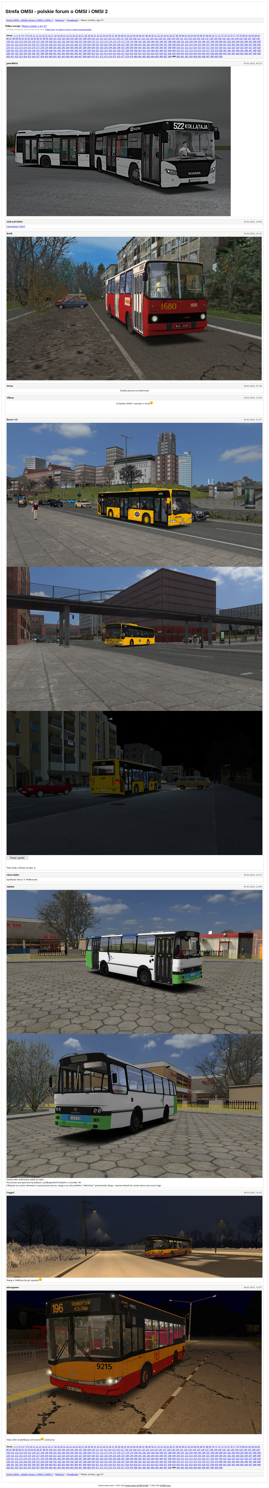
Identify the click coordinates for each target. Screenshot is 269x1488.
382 (229, 50)
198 (212, 41)
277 (38, 47)
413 (106, 53)
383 (233, 50)
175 (114, 41)
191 (182, 41)
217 (38, 44)
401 (55, 53)
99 (47, 38)
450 (8, 56)
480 (136, 56)
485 (157, 56)
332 (17, 50)
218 (42, 44)
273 (21, 47)
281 (55, 47)
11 (34, 35)
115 (114, 38)
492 (187, 56)
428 (169, 53)
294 (110, 47)
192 (187, 41)
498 (212, 56)
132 (186, 38)
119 (130, 38)
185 (157, 41)
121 (139, 38)
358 (127, 50)
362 (144, 50)
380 (221, 50)
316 (203, 47)
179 (131, 41)
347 (80, 50)
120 (135, 38)
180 (136, 41)
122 (143, 38)
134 (194, 38)
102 (59, 38)
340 (51, 50)
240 (135, 44)
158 (42, 41)
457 (38, 56)
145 (241, 38)
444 (237, 53)
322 (229, 47)
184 (153, 41)
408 (85, 53)
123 (147, 38)
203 (233, 41)
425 (157, 53)
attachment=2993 (15, 226)
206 (246, 41)
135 (198, 38)
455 (29, 56)
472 (102, 56)
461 (55, 56)
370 (178, 50)
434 (195, 53)
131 (181, 38)
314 (195, 47)
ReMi (9, 233)
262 (229, 44)
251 (182, 44)
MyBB (145, 1485)
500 (221, 56)
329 (259, 47)
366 (161, 50)
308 (170, 47)
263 (233, 44)
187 (165, 41)
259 (216, 44)
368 (170, 50)
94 (32, 38)
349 (89, 50)
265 (242, 44)
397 (38, 53)
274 (25, 47)
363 (148, 50)
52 (158, 35)
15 (46, 35)
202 (229, 41)
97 (41, 38)
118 (126, 38)
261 (225, 44)
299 (131, 47)
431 (182, 53)
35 (107, 35)
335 (29, 50)
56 (170, 35)
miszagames (13, 1287)
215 (29, 44)
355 (114, 50)
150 (8, 41)
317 (208, 47)
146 (245, 38)
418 (127, 53)
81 (246, 35)
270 (8, 47)
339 (46, 50)
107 (80, 38)
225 (72, 44)
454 (25, 56)
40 (122, 35)
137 (207, 38)
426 (161, 53)
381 (225, 50)
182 (144, 41)
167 (80, 41)
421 (140, 53)
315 (199, 47)
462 (59, 56)
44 (134, 35)
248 (169, 44)
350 (93, 50)
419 (131, 53)
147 (249, 38)
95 (35, 38)
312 (186, 47)
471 (97, 56)
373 (191, 50)
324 (237, 47)
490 (178, 56)
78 (237, 35)
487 (165, 56)
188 (170, 41)
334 (25, 50)
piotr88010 (12, 63)
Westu (10, 385)
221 (55, 44)
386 (246, 50)
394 (25, 53)
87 (10, 38)
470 (93, 56)
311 (182, 47)
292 (102, 47)
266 (246, 44)
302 (144, 47)
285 (72, 47)
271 (12, 47)
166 (76, 41)
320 (220, 47)
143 (232, 38)
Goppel (10, 1192)
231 (97, 44)
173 (106, 41)
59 (180, 35)
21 (64, 35)
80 (243, 35)
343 (63, 50)
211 (12, 44)
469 (89, 56)
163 (63, 41)
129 (173, 38)
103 (63, 38)
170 (93, 41)
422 (144, 53)
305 (157, 47)
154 (25, 41)
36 (110, 35)
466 (76, 56)
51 (155, 35)
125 (156, 38)
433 (191, 53)
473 (106, 56)
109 (89, 38)
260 (220, 44)
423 (148, 53)
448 (254, 53)
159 (46, 41)
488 (170, 56)
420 (135, 53)
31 (95, 35)
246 (161, 44)
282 (59, 47)
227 (80, 44)
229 (89, 44)
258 (212, 44)
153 (21, 41)
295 (114, 47)
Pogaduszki (72, 20)
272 (17, 47)
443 (233, 53)
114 (110, 38)
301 (140, 47)
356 (119, 50)
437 (208, 53)
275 (29, 47)
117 (122, 38)
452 (17, 56)
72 (219, 35)
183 (148, 41)
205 (242, 41)
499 (216, 56)
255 (199, 44)
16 (49, 35)
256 (203, 44)
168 (85, 41)
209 (259, 41)
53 (161, 35)
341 (55, 50)
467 (80, 56)
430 (178, 53)
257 (208, 44)
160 (51, 41)
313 (191, 47)
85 (258, 35)
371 (182, 50)
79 (240, 35)
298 (127, 47)
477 (123, 56)
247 (165, 44)
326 (246, 47)
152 (17, 41)
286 (76, 47)
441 (225, 53)
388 (255, 50)
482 (144, 56)
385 (242, 50)
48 (146, 35)
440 (220, 53)
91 (22, 38)
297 (123, 47)
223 (63, 44)
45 (137, 35)
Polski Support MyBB (133, 1485)
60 (183, 35)
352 (102, 50)
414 (110, 53)
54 (164, 35)
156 (34, 41)
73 (222, 35)
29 (88, 35)
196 (204, 41)
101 (55, 38)
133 (190, 38)
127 (164, 38)
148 (254, 38)
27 (82, 35)
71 (216, 35)
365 (157, 50)
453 (21, 56)
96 (38, 38)
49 (149, 35)
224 (67, 44)
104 (68, 38)
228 (84, 44)
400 (51, 53)
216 (33, 44)
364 (153, 50)
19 (58, 35)
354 (110, 50)
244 (152, 44)
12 (37, 35)
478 (127, 56)
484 (153, 56)
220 (50, 44)
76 (231, 35)
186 (161, 41)
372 (187, 50)
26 (79, 35)
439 (216, 53)
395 (29, 53)
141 (224, 38)
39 (119, 35)
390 (8, 53)
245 (157, 44)
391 (12, 53)
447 (250, 53)
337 (38, 50)
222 (59, 44)
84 (255, 35)
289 (89, 47)
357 (123, 50)
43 (131, 35)
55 (167, 35)
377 (208, 50)
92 (26, 38)
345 (72, 50)
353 (106, 50)
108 (85, 38)
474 (110, 56)
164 (68, 41)
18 (55, 35)
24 (73, 35)
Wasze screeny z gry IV (34, 25)
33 (101, 35)
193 (191, 41)
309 (174, 47)
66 (201, 35)
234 (110, 44)
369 (174, 50)
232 (101, 44)
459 (46, 56)
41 (125, 35)
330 (8, 50)
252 (186, 44)
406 (76, 53)
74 (225, 35)
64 (195, 35)
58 (177, 35)
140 (220, 38)
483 (148, 56)
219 (46, 44)
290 (93, 47)
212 (16, 44)
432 (186, 53)
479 (131, 56)
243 (148, 44)
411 (97, 53)
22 (67, 35)
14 (43, 35)
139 (215, 38)
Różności (59, 20)
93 (29, 38)
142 (228, 38)
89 (17, 38)
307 (165, 47)
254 (195, 44)
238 (127, 44)
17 (52, 35)
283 (63, 47)
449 (259, 53)
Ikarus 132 (12, 419)
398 (42, 53)
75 (228, 35)
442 (229, 53)
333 (21, 50)
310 (178, 47)
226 (76, 44)
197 (208, 41)
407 (80, 53)
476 (119, 56)
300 (136, 47)
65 (198, 35)
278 (42, 47)
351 (97, 50)
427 (165, 53)
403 (63, 53)
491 (182, 56)
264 (237, 44)
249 (174, 44)
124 (152, 38)
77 (234, 35)
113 (105, 38)
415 (114, 53)
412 (101, 53)
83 (252, 35)
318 (212, 47)
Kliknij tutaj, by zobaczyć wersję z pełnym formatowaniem (68, 29)
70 (213, 35)
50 (152, 35)
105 (72, 38)
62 (189, 35)
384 (238, 50)
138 (211, 38)
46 (140, 35)
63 (192, 35)
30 (92, 35)
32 (98, 35)
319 (216, 47)
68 (207, 35)
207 (250, 41)
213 (21, 44)
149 (258, 38)
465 (72, 56)
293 (106, 47)
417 (123, 53)
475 (114, 56)
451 (12, 56)
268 (254, 44)
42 (128, 35)
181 (140, 41)
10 (31, 35)
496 (204, 56)
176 (119, 41)
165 (72, 41)
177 (123, 41)
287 (80, 47)
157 (38, 41)
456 (34, 56)
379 (216, 50)
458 (42, 56)
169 (89, 41)
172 (102, 41)
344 (68, 50)
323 (233, 47)
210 (8, 44)
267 (250, 44)
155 (29, 41)
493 (191, 56)
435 (199, 53)
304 (153, 47)
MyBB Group (165, 1485)
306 (161, 47)
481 (140, 56)
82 (249, 35)
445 (242, 53)
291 (97, 47)
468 (85, 56)
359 (131, 50)
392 (17, 53)
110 (93, 38)
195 (199, 41)
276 (34, 47)
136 (203, 38)
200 (221, 41)
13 (40, 35)
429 (174, 53)
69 (210, 35)
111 (97, 38)
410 (93, 53)
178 (127, 41)
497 (208, 56)
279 (46, 47)
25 (76, 35)
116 (118, 38)
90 (19, 38)
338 (42, 50)
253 (191, 44)
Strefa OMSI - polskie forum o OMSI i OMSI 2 (56, 11)
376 (204, 50)
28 (85, 35)
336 (34, 50)
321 (225, 47)
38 (116, 35)
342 (59, 50)
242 (144, 44)
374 (195, 50)
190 (178, 41)
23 (70, 35)
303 (148, 47)
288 (85, 47)
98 (44, 38)
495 (199, 56)
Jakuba (10, 886)
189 (174, 41)
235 (114, 44)
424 (152, 53)
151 (12, 41)
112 (101, 38)
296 (119, 47)
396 (34, 53)
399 (46, 53)
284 (68, 47)
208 (255, 41)
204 (238, 41)
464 (68, 56)
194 (195, 41)
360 (136, 50)
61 (186, 35)
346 (76, 50)
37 (113, 35)
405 (72, 53)
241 (140, 44)
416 (118, 53)
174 (110, 41)
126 (160, 38)
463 (63, 56)
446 (246, 53)
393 (21, 53)
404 (68, 53)
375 (199, 50)
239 (131, 44)
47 (143, 35)
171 (97, 41)
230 (93, 44)
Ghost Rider (13, 874)
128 (169, 38)
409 (89, 53)
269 (259, 44)
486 (161, 56)
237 (123, 44)
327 (250, 47)
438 (212, 53)
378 (212, 50)
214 (25, 44)
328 (254, 47)
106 (76, 38)
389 (259, 50)
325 (242, 47)
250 (178, 44)
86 (7, 38)
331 (12, 50)
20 (61, 35)
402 (59, 53)
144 (237, 38)
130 (177, 38)
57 (173, 35)
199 (216, 41)
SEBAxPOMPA (15, 221)
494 (195, 56)
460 (51, 56)
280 (51, 47)
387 (250, 50)
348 (85, 50)
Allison (10, 397)
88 (14, 38)
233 (106, 44)
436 (203, 53)
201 (225, 41)
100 (51, 38)
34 (104, 35)
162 (59, 41)
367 (165, 50)
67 (204, 35)
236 (118, 44)
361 (140, 50)
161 (55, 41)
